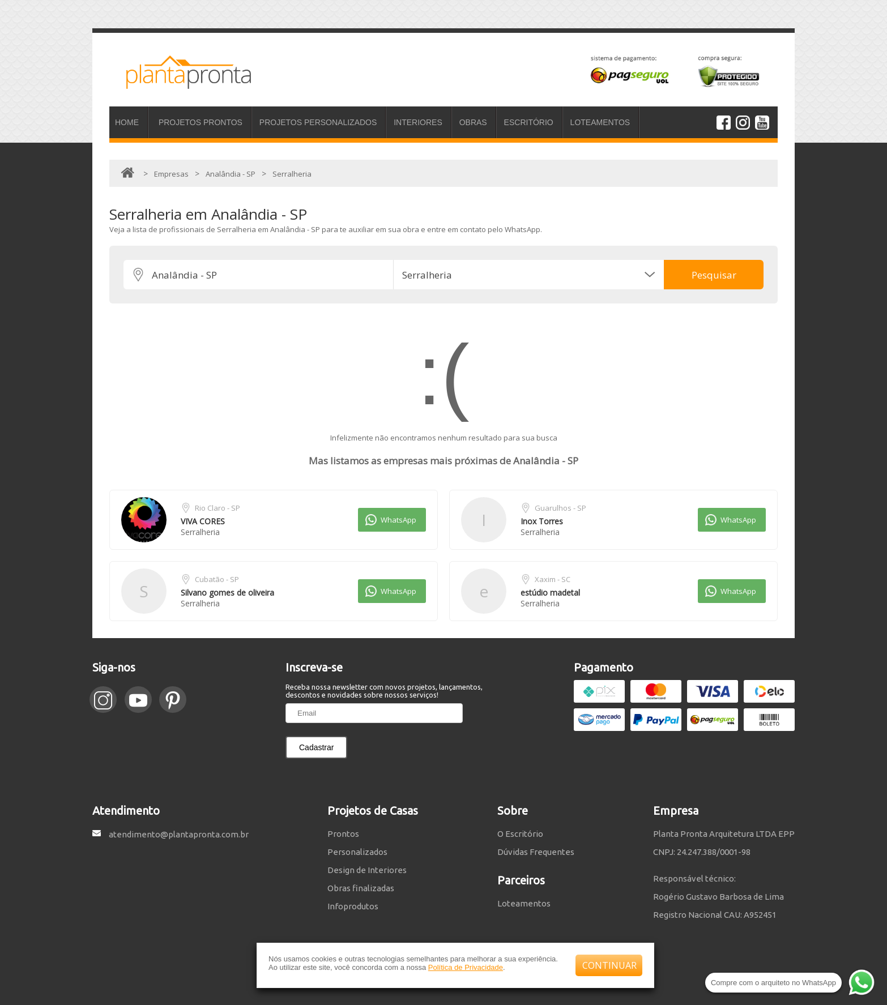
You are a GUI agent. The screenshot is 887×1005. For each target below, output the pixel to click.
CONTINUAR (609, 965)
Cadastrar (316, 747)
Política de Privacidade (465, 967)
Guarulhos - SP (560, 508)
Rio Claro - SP (217, 508)
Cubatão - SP (217, 579)
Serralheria (200, 532)
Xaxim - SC (552, 579)
